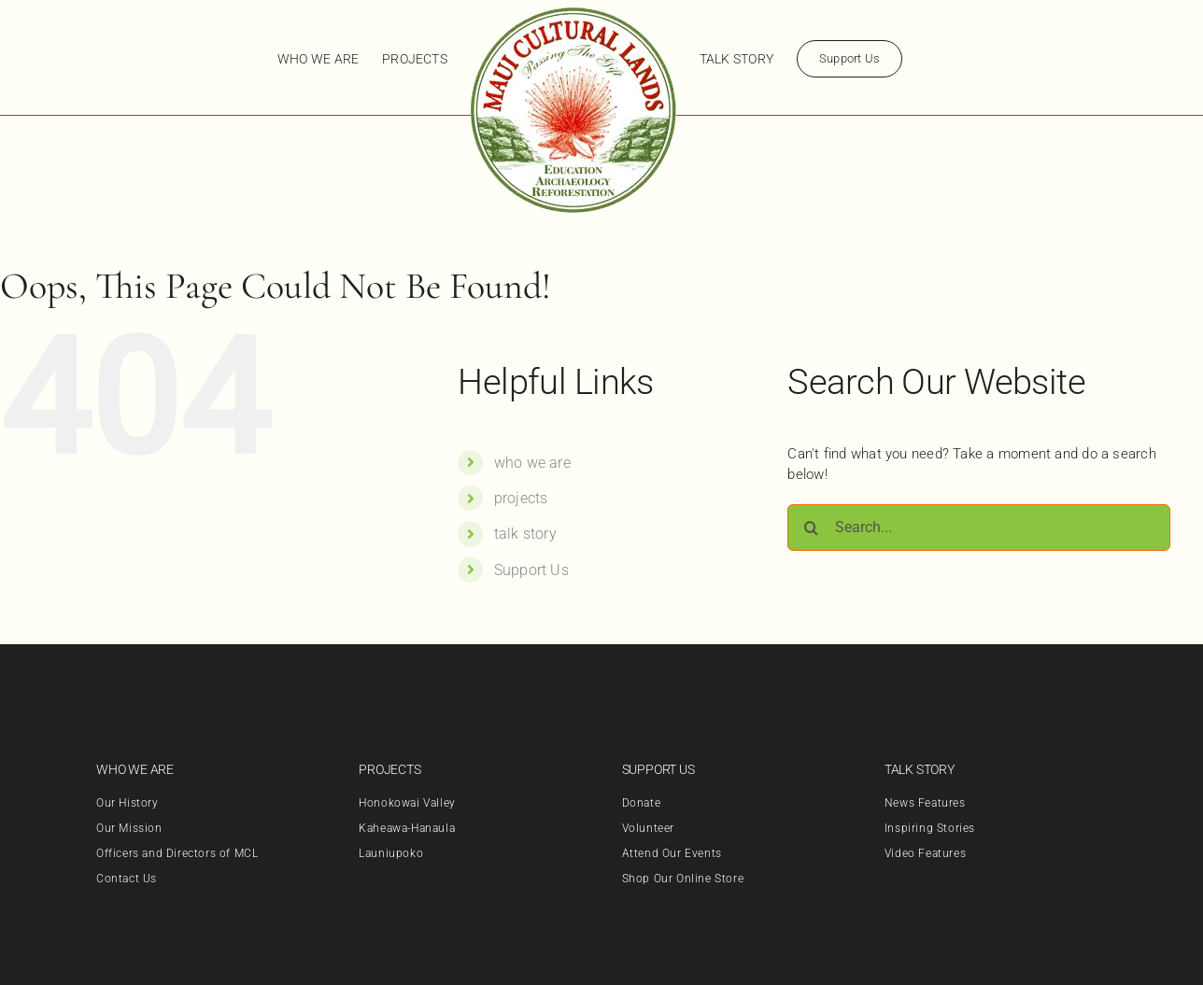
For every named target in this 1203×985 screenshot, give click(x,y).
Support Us (531, 570)
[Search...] (978, 527)
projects (521, 498)
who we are (532, 462)
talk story (525, 533)
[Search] (810, 527)
